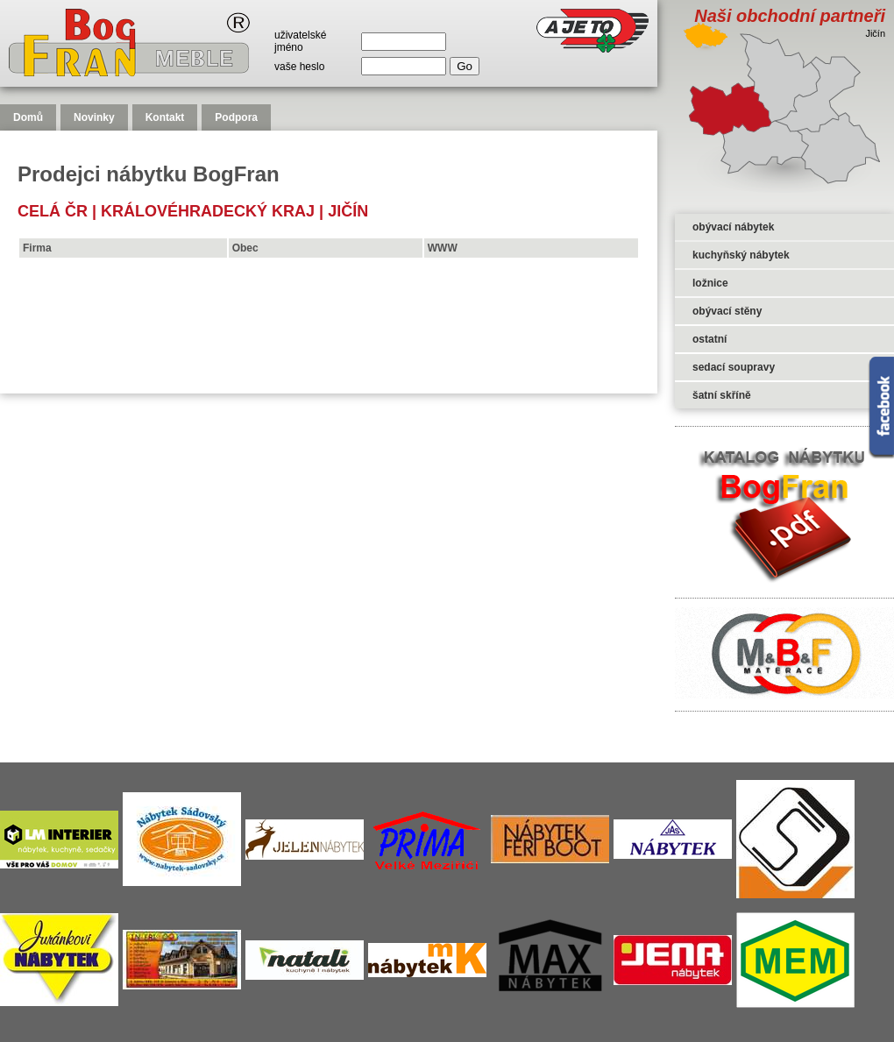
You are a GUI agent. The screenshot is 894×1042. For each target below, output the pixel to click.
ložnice (710, 283)
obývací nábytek (733, 227)
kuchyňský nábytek (741, 255)
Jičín (348, 211)
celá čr (53, 211)
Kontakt (165, 117)
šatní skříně (721, 395)
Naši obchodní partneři (789, 15)
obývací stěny (727, 311)
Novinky (94, 117)
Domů (28, 117)
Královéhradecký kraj (208, 211)
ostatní (709, 339)
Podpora (236, 117)
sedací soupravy (733, 367)
